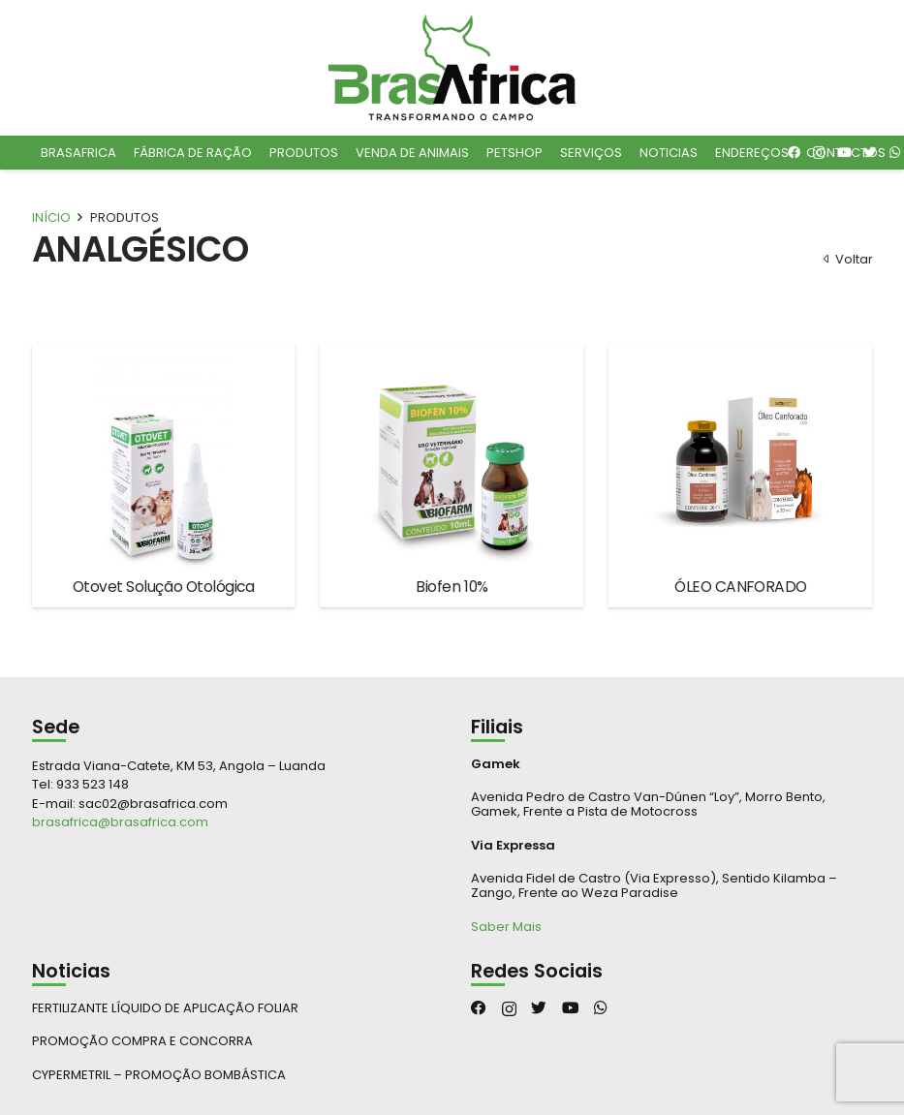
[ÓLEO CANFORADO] (741, 461)
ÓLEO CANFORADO (740, 586)
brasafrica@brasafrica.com (120, 822)
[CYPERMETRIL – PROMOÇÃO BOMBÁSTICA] (233, 1075)
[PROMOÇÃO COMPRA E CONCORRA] (233, 1041)
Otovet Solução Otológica (164, 586)
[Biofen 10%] (452, 461)
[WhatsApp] (601, 1008)
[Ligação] (452, 68)
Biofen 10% (451, 586)
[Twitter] (538, 1008)
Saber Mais (506, 926)
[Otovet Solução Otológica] (163, 461)
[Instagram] (509, 1009)
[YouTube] (570, 1008)
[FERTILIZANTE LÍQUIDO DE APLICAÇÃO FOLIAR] (233, 1008)
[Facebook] (478, 1008)
